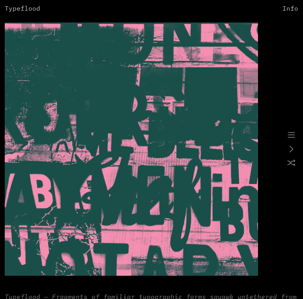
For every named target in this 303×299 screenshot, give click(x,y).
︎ (291, 149)
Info (290, 9)
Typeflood (22, 9)
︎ (291, 163)
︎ (291, 135)
